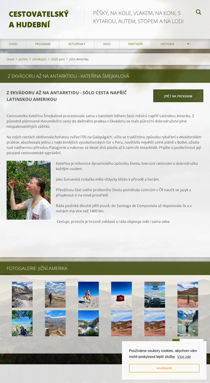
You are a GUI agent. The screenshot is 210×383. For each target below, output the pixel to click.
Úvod (13, 44)
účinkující (39, 59)
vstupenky (76, 44)
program (42, 44)
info (107, 44)
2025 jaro (58, 59)
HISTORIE (167, 44)
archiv (23, 59)
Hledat (198, 13)
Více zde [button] (184, 357)
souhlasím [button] (164, 368)
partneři (135, 44)
